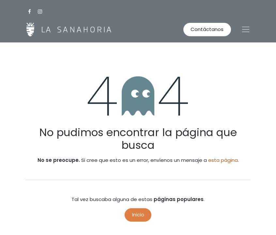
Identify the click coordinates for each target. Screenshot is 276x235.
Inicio (138, 214)
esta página (223, 160)
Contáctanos (207, 29)
